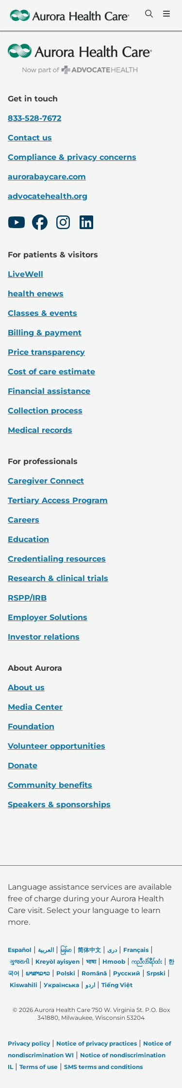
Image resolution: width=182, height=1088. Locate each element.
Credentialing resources (57, 558)
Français (136, 949)
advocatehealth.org (47, 196)
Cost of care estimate (51, 371)
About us (26, 687)
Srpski (156, 973)
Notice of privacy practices (96, 1043)
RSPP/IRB (27, 597)
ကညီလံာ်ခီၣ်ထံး (147, 961)
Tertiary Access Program (58, 500)
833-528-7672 (34, 118)
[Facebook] (40, 224)
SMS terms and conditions (103, 1066)
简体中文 (89, 949)
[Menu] (165, 13)
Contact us (30, 137)
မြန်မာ (65, 949)
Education (28, 539)
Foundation (31, 726)
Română (94, 973)
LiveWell (25, 274)
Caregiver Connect (46, 481)
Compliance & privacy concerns (72, 157)
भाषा (91, 961)
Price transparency (46, 352)
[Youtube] (16, 224)
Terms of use (38, 1066)
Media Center (35, 707)
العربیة (46, 949)
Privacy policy (29, 1043)
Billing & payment (45, 332)
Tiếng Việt (116, 985)
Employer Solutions (47, 617)
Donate (22, 765)
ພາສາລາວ (38, 973)
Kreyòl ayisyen (57, 961)
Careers (23, 520)
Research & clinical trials (58, 578)
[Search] (148, 13)
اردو (90, 985)
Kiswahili (23, 985)
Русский (126, 973)
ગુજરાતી (19, 961)
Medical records (40, 430)
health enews (36, 293)
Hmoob (113, 961)
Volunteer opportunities (56, 746)
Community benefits (50, 785)
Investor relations (44, 636)
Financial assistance (49, 391)
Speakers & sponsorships (59, 804)
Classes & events (42, 313)
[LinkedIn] (86, 224)
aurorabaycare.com (47, 176)
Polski (65, 973)
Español (20, 949)
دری (112, 949)
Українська (61, 985)
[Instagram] (63, 224)
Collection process (45, 410)
